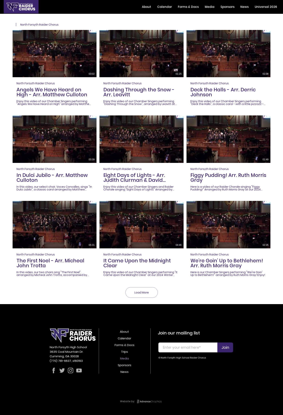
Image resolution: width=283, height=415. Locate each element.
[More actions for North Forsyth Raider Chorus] (37, 24)
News (124, 372)
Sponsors (124, 365)
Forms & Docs (124, 345)
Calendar (124, 338)
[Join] (225, 347)
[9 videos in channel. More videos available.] (141, 153)
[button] (146, 7)
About (124, 332)
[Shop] (54, 370)
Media (124, 358)
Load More (141, 292)
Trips (124, 352)
